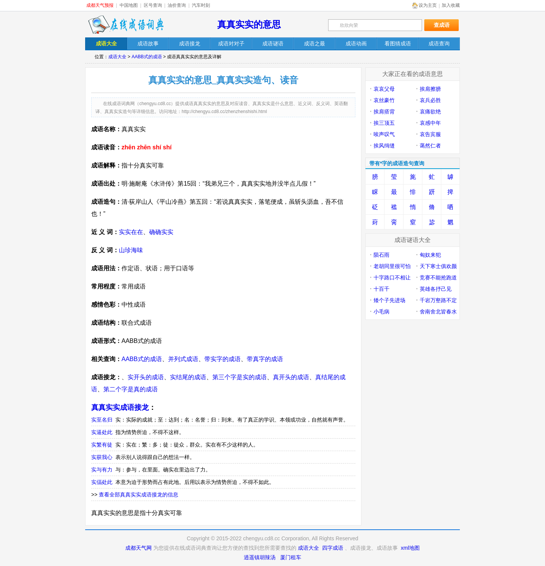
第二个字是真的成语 (130, 389)
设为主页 (428, 5)
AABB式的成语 (147, 56)
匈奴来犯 (430, 255)
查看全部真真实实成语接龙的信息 (138, 495)
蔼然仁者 (430, 146)
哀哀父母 (384, 89)
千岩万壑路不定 (438, 300)
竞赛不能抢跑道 (438, 277)
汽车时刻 (201, 5)
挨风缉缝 (384, 146)
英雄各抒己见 (436, 289)
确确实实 (161, 232)
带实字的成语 (222, 359)
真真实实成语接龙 (120, 407)
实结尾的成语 (188, 377)
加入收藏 (451, 5)
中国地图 (129, 5)
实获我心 (101, 457)
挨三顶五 (384, 123)
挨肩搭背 (384, 112)
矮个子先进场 (389, 300)
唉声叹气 (384, 134)
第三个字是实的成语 (239, 377)
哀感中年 (430, 123)
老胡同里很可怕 (392, 266)
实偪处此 (101, 482)
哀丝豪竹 (384, 100)
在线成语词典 (125, 25)
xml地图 (410, 548)
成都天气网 (138, 548)
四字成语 (332, 548)
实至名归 (101, 420)
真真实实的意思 (249, 24)
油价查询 (177, 5)
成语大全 (117, 56)
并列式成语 (183, 359)
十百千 (381, 289)
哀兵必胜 (430, 100)
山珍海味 (131, 250)
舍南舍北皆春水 (438, 312)
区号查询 (153, 5)
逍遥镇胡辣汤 (260, 557)
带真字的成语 (265, 359)
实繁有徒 (101, 445)
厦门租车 (290, 557)
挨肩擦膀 (430, 89)
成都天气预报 (100, 5)
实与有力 (101, 470)
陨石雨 (381, 255)
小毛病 (381, 312)
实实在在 (131, 232)
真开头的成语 (291, 377)
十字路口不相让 (392, 277)
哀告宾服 (430, 134)
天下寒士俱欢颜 (438, 266)
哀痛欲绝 (430, 112)
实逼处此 (101, 432)
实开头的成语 (146, 377)
